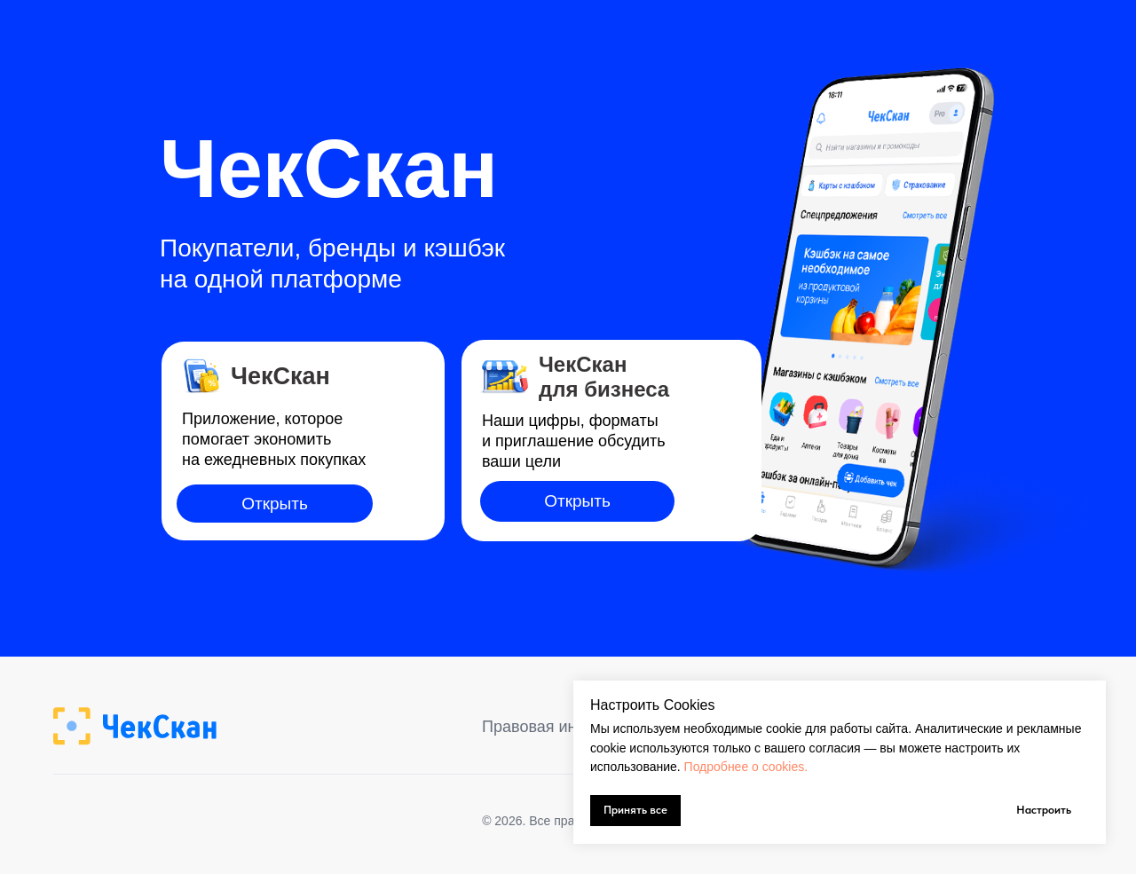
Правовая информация (568, 727)
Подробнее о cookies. (746, 767)
